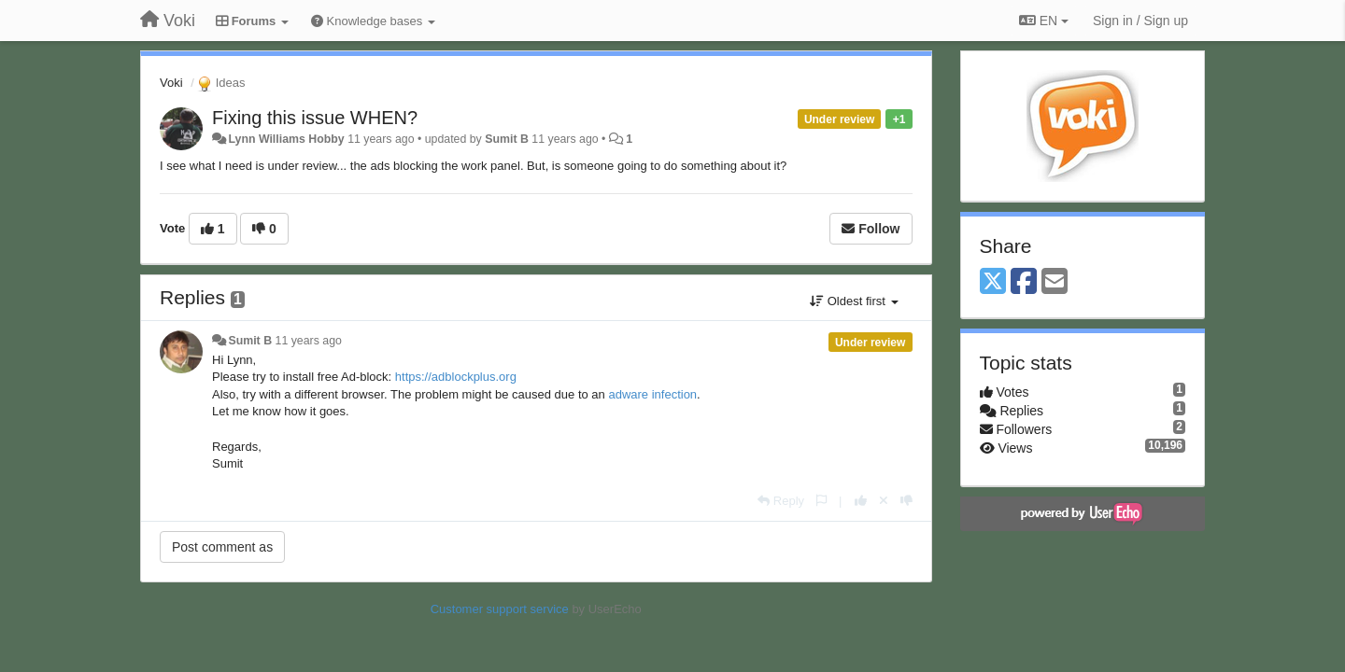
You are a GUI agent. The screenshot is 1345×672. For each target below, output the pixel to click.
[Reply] (780, 501)
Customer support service (500, 609)
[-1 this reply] (906, 501)
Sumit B (507, 139)
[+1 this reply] (861, 501)
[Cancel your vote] (883, 501)
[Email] (1054, 282)
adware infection (652, 394)
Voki (171, 83)
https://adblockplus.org (456, 377)
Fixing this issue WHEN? (315, 117)
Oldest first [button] (854, 301)
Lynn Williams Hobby (286, 139)
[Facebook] (1024, 282)
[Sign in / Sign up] (1140, 20)
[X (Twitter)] (993, 282)
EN (1044, 20)
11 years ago (309, 340)
